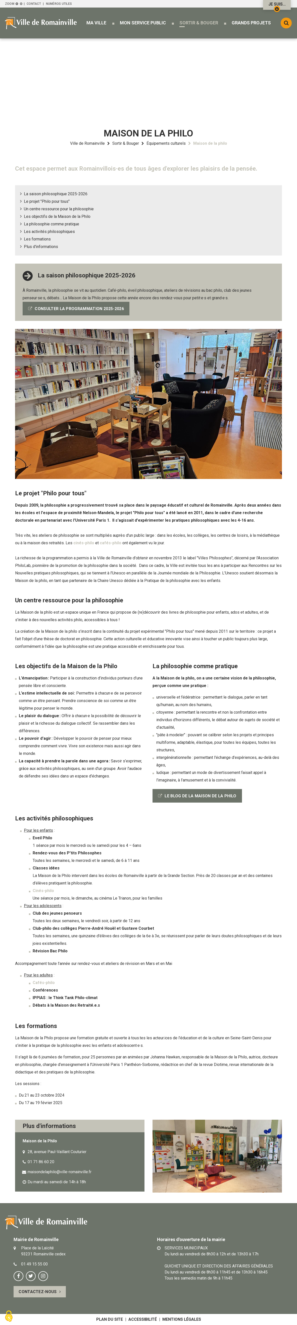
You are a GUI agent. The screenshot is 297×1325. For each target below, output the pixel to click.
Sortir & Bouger (125, 143)
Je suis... (277, 6)
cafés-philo (110, 543)
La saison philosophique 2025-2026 (55, 193)
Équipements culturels (166, 143)
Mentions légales (181, 1319)
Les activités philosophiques (49, 231)
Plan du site (109, 1319)
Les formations (37, 239)
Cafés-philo (44, 982)
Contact (34, 4)
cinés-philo (83, 543)
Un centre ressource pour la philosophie (59, 209)
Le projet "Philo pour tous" (47, 201)
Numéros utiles (59, 4)
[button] (96, 23)
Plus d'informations (41, 246)
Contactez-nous (38, 1291)
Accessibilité (142, 1319)
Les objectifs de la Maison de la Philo (57, 216)
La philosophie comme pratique (51, 224)
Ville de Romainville (87, 143)
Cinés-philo (43, 890)
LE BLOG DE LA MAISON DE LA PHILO (200, 796)
